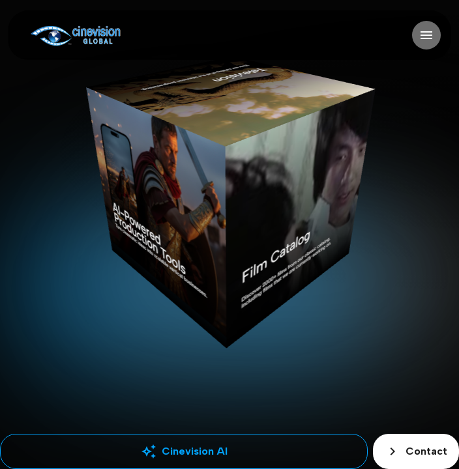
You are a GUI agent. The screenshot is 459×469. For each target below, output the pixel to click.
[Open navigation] (426, 35)
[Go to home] (75, 35)
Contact (416, 451)
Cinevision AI (184, 451)
